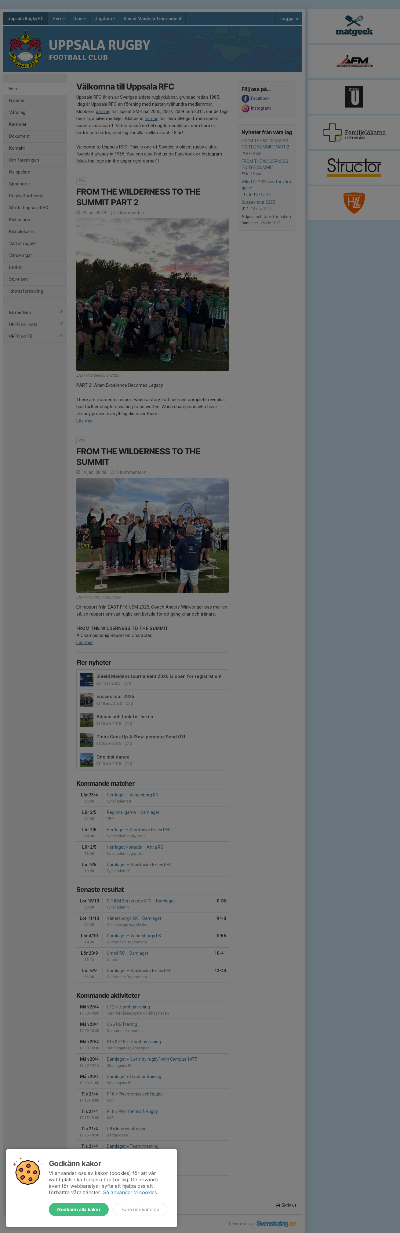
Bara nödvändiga (140, 1209)
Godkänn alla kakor (78, 1209)
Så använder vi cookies (130, 1192)
